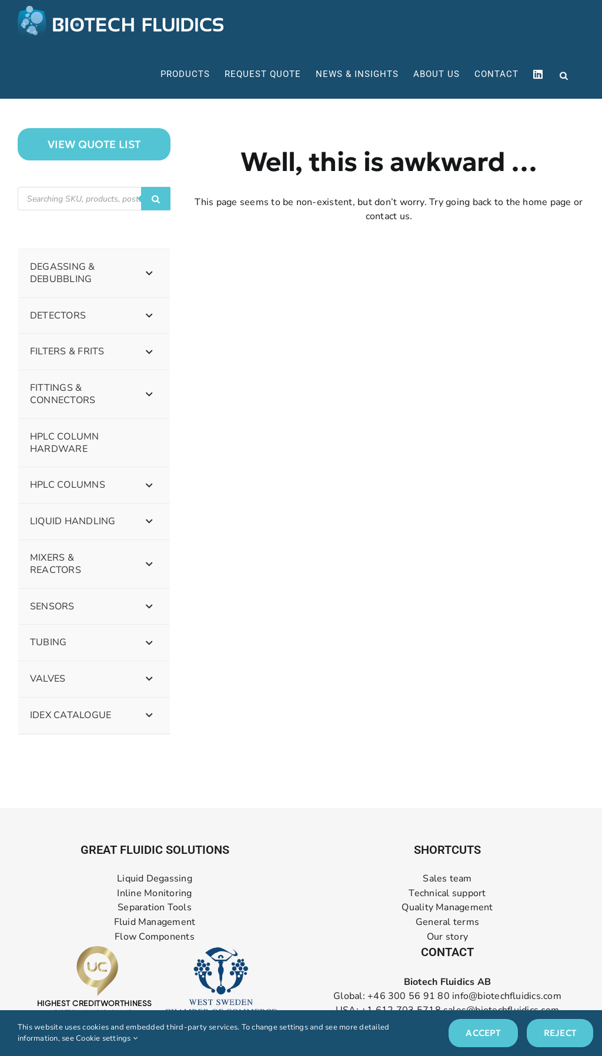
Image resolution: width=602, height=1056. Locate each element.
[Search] (155, 198)
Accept (483, 1032)
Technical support (447, 893)
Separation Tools (155, 907)
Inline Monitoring (154, 893)
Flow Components (155, 937)
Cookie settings (107, 1038)
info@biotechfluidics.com (506, 996)
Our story (447, 937)
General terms (447, 922)
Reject (560, 1032)
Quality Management (447, 907)
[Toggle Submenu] (149, 273)
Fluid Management (155, 922)
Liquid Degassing (154, 879)
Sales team (447, 879)
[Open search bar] (564, 74)
